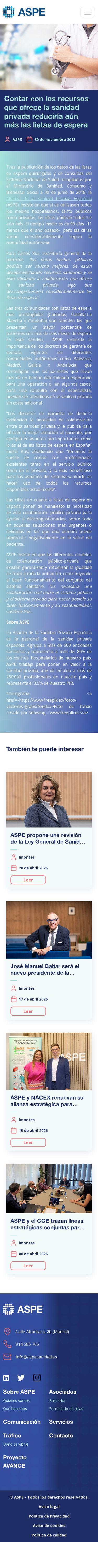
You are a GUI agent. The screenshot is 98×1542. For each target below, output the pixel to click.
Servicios (61, 1421)
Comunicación (22, 1421)
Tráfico (12, 1435)
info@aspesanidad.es (30, 1357)
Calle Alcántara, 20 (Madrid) (36, 1331)
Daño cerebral (15, 1444)
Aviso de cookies (49, 1525)
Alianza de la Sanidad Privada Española (49, 198)
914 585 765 (21, 1344)
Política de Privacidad (49, 1516)
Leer (28, 880)
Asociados (62, 1391)
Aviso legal (49, 1506)
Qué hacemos (15, 1408)
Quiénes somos (16, 1400)
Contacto (61, 1435)
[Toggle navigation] (87, 12)
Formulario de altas (66, 1408)
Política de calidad (49, 1535)
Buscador (57, 1400)
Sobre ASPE (19, 1391)
